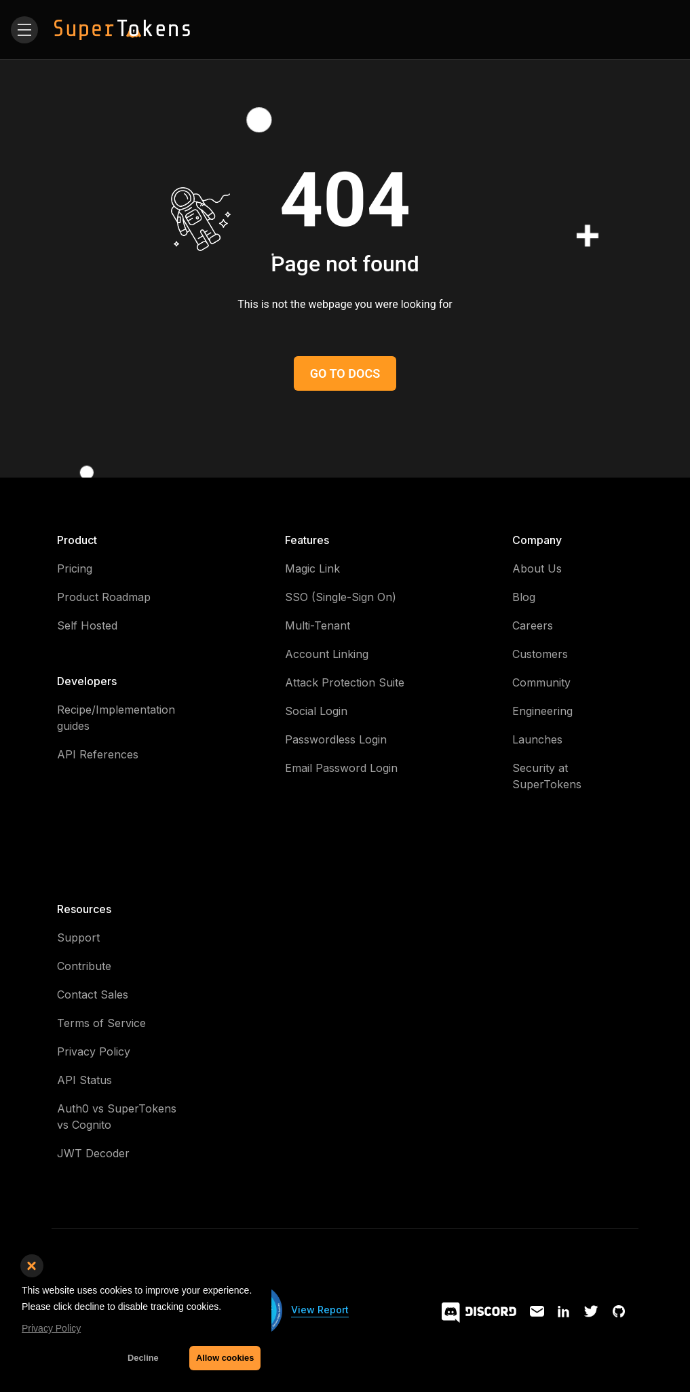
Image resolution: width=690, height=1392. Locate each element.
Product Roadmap (104, 597)
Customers (540, 654)
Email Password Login (341, 768)
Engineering (542, 711)
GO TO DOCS (345, 373)
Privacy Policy (93, 1051)
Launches (537, 739)
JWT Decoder (93, 1153)
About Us (537, 568)
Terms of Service (101, 1023)
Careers (532, 625)
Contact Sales (92, 994)
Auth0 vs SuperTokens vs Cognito (116, 1117)
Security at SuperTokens (546, 776)
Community (541, 682)
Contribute (84, 966)
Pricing (74, 568)
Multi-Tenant (317, 625)
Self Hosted (87, 625)
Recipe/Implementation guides (116, 718)
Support (78, 937)
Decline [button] (143, 1358)
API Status (84, 1080)
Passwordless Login (336, 739)
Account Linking (326, 654)
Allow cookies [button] (225, 1358)
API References (97, 754)
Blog (523, 597)
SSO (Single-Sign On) (340, 597)
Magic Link (312, 568)
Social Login (316, 711)
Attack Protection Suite (344, 682)
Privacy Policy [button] (51, 1328)
